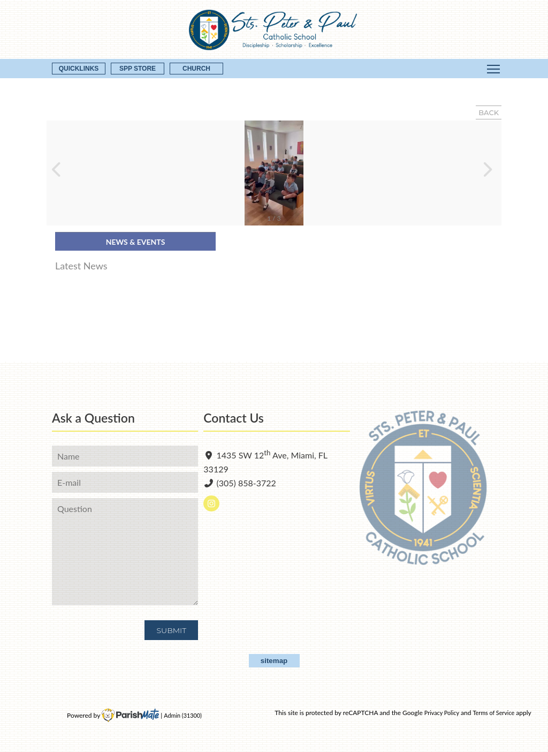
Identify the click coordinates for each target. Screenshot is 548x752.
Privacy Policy (441, 712)
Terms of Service (493, 712)
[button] (59, 173)
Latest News (81, 266)
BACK (488, 112)
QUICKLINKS (79, 68)
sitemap (274, 661)
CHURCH (196, 68)
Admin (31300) (183, 715)
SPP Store (137, 68)
